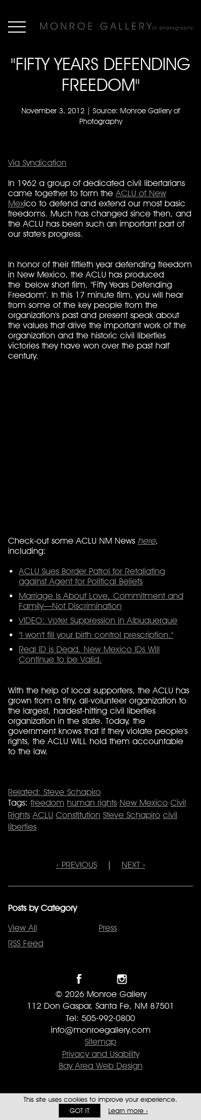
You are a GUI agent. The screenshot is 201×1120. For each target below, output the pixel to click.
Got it (80, 1111)
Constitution (78, 815)
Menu (17, 26)
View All (22, 928)
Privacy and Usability (100, 1054)
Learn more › (128, 1111)
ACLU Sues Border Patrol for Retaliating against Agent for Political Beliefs (92, 576)
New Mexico (144, 803)
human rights (92, 803)
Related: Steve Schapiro (54, 792)
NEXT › (133, 865)
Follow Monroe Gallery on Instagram (122, 979)
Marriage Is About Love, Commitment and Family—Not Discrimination (101, 601)
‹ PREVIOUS (76, 865)
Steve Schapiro (131, 815)
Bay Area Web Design (101, 1066)
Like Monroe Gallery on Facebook (79, 979)
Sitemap (100, 1042)
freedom (47, 803)
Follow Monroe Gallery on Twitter (100, 979)
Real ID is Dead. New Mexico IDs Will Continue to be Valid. (89, 654)
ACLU (43, 815)
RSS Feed (25, 943)
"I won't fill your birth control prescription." (96, 635)
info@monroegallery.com (101, 1030)
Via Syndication (37, 163)
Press (108, 928)
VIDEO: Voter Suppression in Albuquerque (98, 620)
